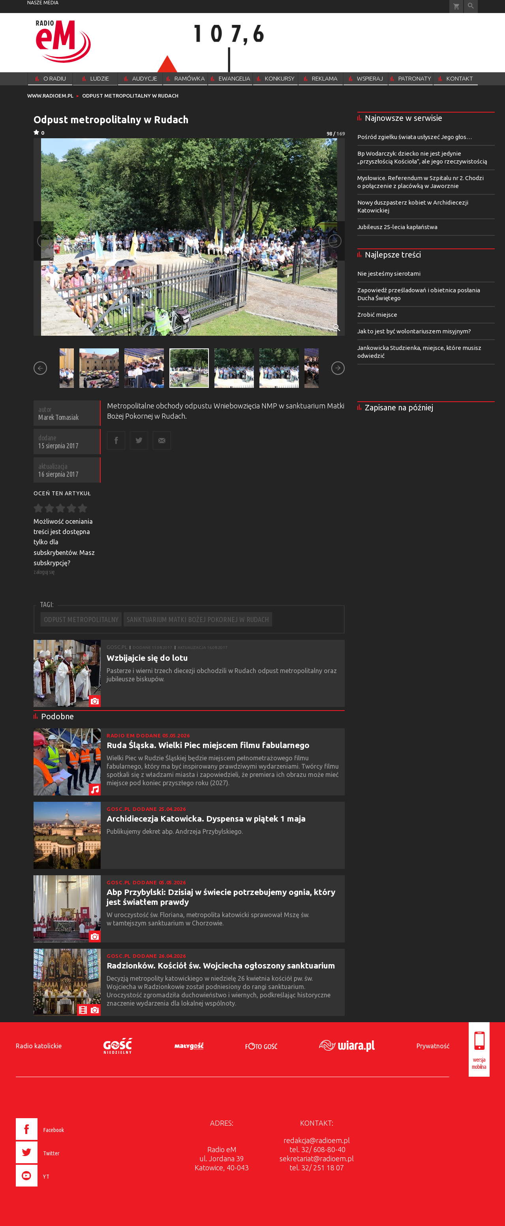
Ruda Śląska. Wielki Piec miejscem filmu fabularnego (208, 745)
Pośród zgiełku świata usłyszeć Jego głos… (414, 137)
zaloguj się (44, 571)
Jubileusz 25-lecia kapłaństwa (397, 227)
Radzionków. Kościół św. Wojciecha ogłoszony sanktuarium (221, 965)
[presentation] (56, 1187)
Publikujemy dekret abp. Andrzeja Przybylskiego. (175, 831)
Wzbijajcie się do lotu (147, 657)
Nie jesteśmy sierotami (389, 273)
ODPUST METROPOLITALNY (81, 619)
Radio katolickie (39, 1045)
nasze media (42, 2)
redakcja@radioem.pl (316, 1140)
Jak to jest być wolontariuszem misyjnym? (414, 331)
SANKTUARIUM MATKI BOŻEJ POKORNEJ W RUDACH (198, 619)
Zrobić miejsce (377, 314)
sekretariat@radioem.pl (317, 1158)
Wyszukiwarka (471, 6)
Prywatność (433, 1045)
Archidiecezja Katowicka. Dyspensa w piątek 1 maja (206, 818)
